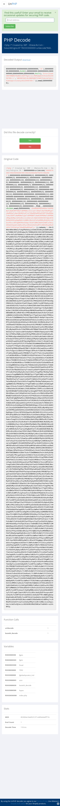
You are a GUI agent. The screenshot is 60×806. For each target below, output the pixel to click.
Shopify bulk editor (18, 803)
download (26, 60)
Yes (30, 140)
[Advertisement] (23, 110)
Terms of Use (42, 801)
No (30, 146)
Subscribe (10, 26)
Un (12, 4)
